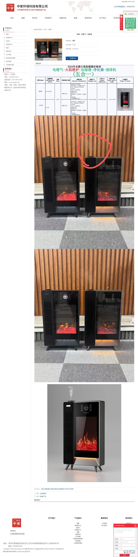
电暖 (75, 18)
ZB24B (72, 489)
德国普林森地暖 (10, 58)
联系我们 (117, 18)
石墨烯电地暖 (10, 65)
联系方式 (129, 523)
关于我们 (102, 18)
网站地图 (124, 1)
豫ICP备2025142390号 (10, 551)
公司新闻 (104, 523)
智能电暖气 (61, 489)
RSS (129, 1)
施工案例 (104, 525)
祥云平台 (27, 551)
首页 (12, 18)
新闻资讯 (88, 18)
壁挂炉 (34, 18)
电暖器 (56, 489)
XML (133, 1)
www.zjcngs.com (14, 82)
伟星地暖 (8, 61)
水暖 (42, 489)
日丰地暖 (8, 54)
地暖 (23, 18)
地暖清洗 (62, 18)
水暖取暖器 (47, 489)
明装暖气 (48, 18)
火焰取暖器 (43, 493)
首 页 (44, 29)
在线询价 (72, 58)
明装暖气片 (9, 37)
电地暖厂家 (43, 496)
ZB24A (67, 489)
